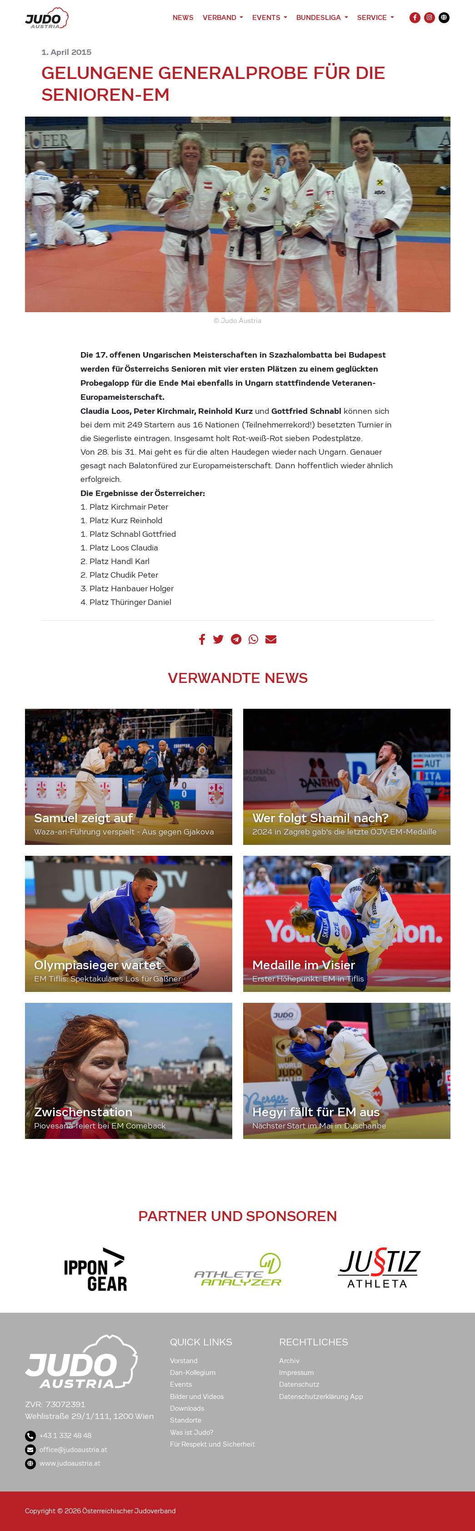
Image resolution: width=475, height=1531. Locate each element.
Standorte (185, 1420)
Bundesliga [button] (319, 17)
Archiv (289, 1361)
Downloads (187, 1408)
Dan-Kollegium (193, 1373)
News (183, 17)
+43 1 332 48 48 (58, 1436)
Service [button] (373, 17)
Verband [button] (220, 17)
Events (181, 1384)
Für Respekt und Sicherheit (212, 1444)
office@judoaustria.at (66, 1450)
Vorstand (184, 1361)
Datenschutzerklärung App (321, 1397)
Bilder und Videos (197, 1397)
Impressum (296, 1373)
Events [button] (267, 17)
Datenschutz (299, 1384)
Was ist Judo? (192, 1432)
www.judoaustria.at (62, 1463)
